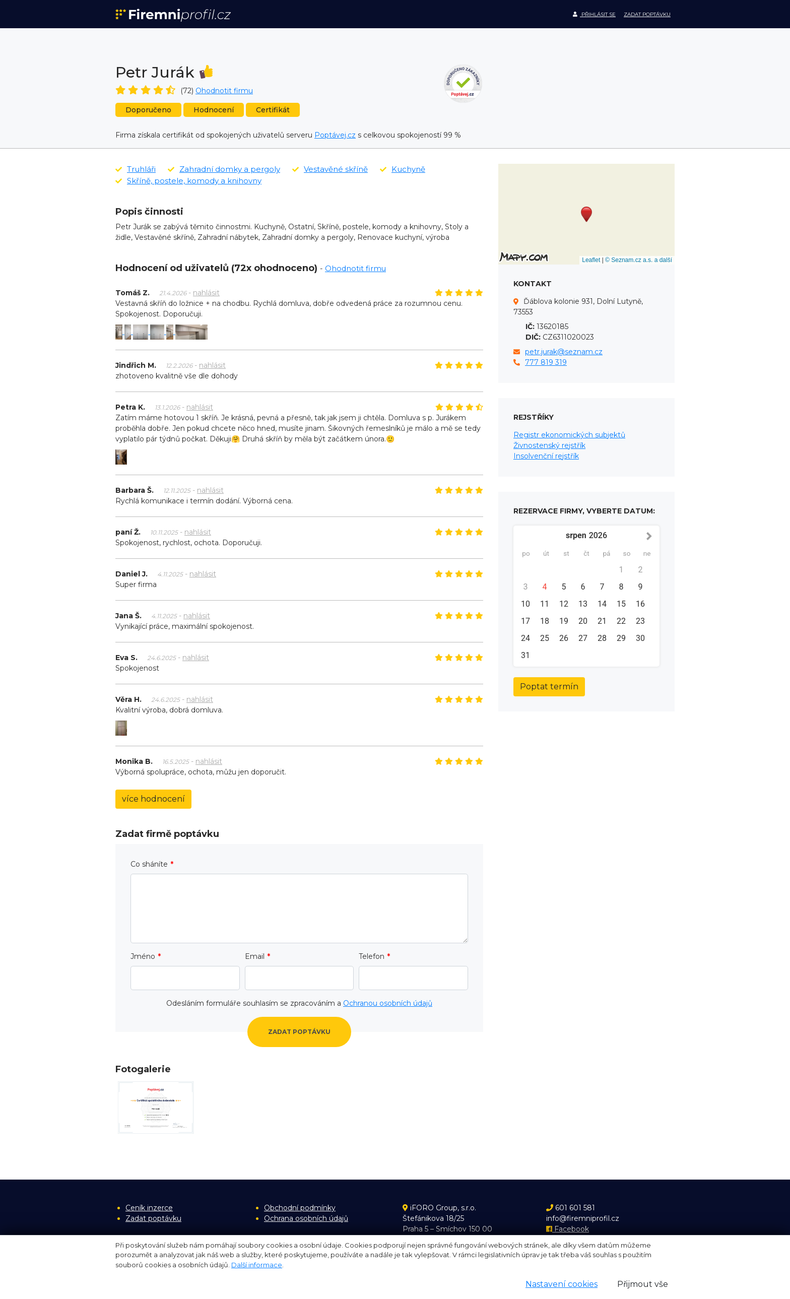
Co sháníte (149, 864)
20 (582, 621)
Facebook (567, 1228)
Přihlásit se (594, 14)
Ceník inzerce (149, 1207)
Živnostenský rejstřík (549, 445)
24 (525, 638)
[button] (586, 214)
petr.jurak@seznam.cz (564, 351)
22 (621, 621)
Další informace (256, 1265)
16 (640, 604)
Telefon (371, 956)
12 (563, 604)
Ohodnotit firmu (224, 90)
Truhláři (135, 169)
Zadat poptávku (647, 14)
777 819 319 (546, 362)
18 (544, 621)
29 (621, 638)
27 (582, 638)
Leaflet (591, 260)
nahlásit (206, 292)
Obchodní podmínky (300, 1207)
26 (563, 638)
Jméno (142, 956)
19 (563, 621)
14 (602, 604)
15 (621, 604)
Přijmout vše (642, 1284)
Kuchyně (402, 169)
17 (525, 621)
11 (544, 604)
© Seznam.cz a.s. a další (638, 260)
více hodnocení (153, 799)
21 (602, 621)
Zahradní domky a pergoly (224, 169)
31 (525, 655)
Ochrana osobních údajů (306, 1218)
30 (640, 638)
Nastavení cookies (561, 1284)
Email (255, 956)
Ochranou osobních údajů (387, 1003)
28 (602, 638)
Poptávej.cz (335, 135)
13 (582, 604)
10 (525, 604)
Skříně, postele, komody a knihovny (188, 180)
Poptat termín (549, 686)
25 (544, 638)
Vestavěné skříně (330, 169)
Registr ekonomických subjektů (569, 434)
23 (640, 621)
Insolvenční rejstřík (546, 456)
